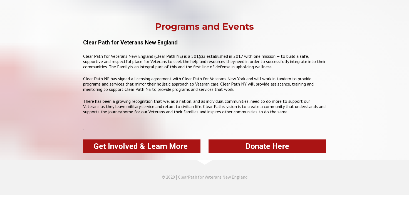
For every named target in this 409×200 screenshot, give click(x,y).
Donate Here (267, 146)
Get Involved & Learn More (142, 146)
